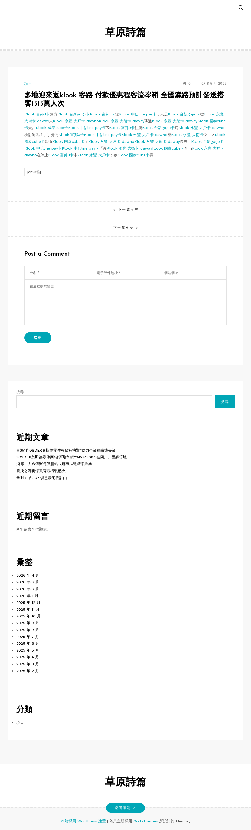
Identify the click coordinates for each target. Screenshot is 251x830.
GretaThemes (145, 821)
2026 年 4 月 (27, 575)
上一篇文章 (128, 210)
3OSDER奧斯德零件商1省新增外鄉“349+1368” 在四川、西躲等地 (71, 457)
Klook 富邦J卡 (37, 114)
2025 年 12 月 (28, 602)
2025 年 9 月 (27, 623)
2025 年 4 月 (27, 657)
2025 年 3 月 (27, 664)
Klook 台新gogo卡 (73, 114)
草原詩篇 (125, 33)
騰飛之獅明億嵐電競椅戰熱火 (41, 471)
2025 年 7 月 (27, 636)
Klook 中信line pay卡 (138, 114)
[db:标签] (34, 172)
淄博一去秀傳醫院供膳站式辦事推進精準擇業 (54, 464)
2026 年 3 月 (27, 582)
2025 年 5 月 (27, 650)
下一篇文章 (123, 228)
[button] (241, 8)
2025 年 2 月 (27, 671)
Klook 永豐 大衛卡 (187, 135)
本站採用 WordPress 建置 (84, 821)
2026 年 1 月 (27, 596)
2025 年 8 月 (27, 630)
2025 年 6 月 (27, 643)
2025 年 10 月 (28, 616)
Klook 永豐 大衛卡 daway (121, 121)
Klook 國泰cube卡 (52, 127)
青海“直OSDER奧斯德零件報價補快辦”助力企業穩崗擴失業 (66, 450)
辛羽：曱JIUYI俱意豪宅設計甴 (41, 477)
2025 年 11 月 (28, 609)
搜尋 (20, 392)
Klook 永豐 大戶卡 (93, 155)
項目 (28, 84)
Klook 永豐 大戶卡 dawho (76, 121)
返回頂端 (125, 808)
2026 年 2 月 (27, 589)
